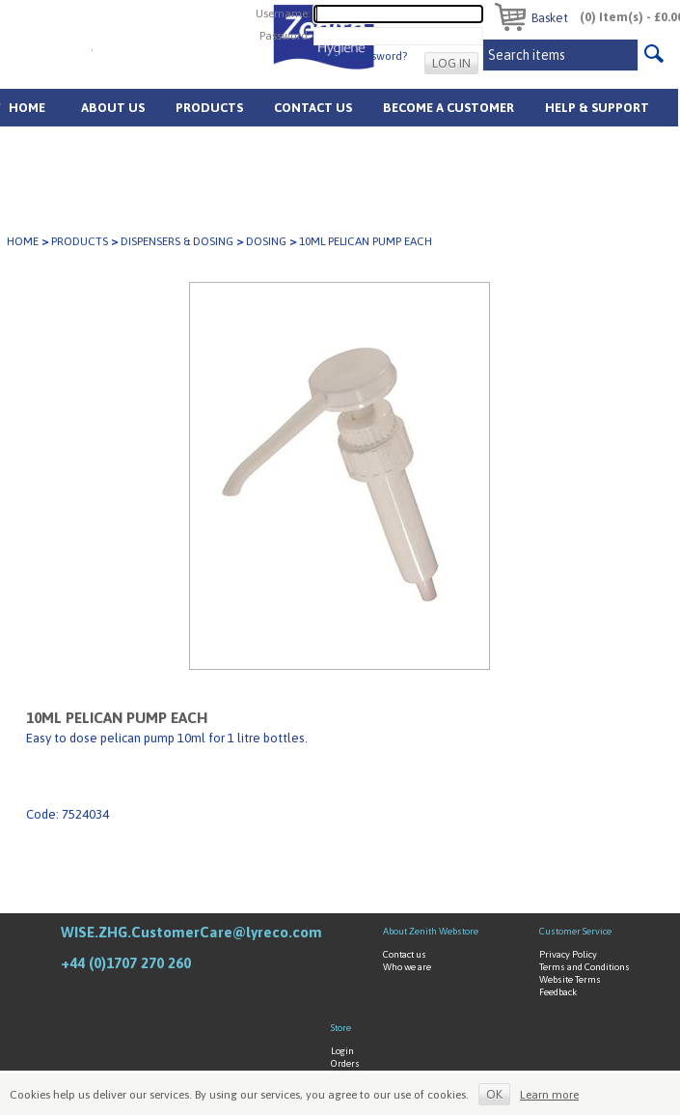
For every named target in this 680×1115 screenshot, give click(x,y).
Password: (285, 35)
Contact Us (313, 107)
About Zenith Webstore (430, 931)
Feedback (558, 992)
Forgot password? (361, 56)
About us (113, 107)
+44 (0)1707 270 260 (126, 963)
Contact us (404, 954)
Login (342, 1050)
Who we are (407, 967)
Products (209, 107)
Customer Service (575, 931)
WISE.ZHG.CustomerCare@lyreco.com (191, 932)
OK (494, 1094)
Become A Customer (448, 107)
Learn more (549, 1094)
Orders (345, 1063)
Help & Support (597, 107)
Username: (283, 13)
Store (341, 1027)
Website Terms (570, 979)
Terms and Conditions (584, 967)
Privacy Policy (568, 954)
